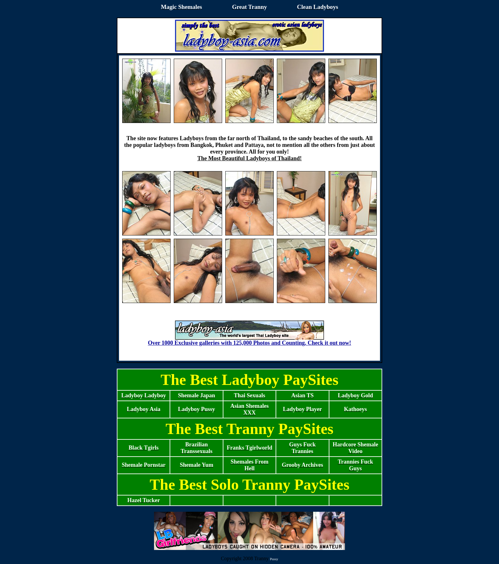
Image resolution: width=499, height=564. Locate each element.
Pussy (274, 559)
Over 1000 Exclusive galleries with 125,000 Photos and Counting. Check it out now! (249, 340)
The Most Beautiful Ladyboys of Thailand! (249, 158)
